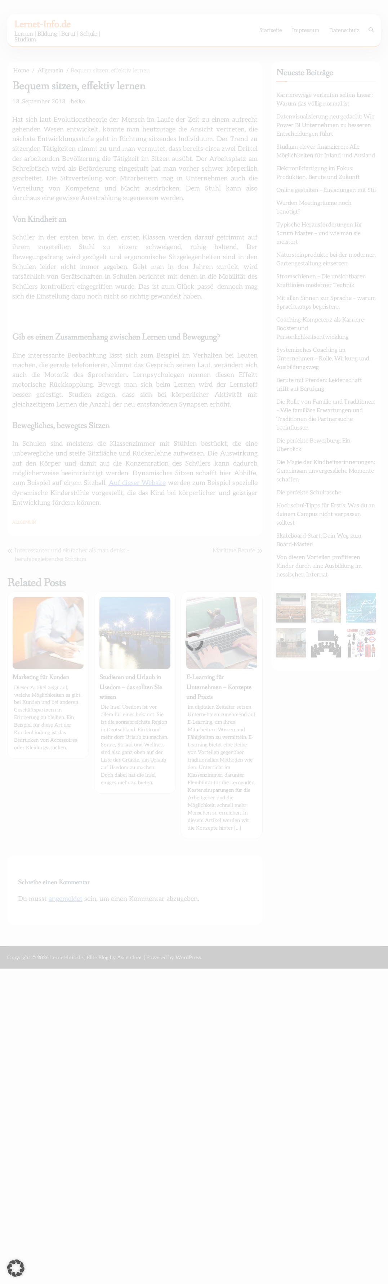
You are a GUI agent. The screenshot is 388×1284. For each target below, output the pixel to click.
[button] (16, 1268)
